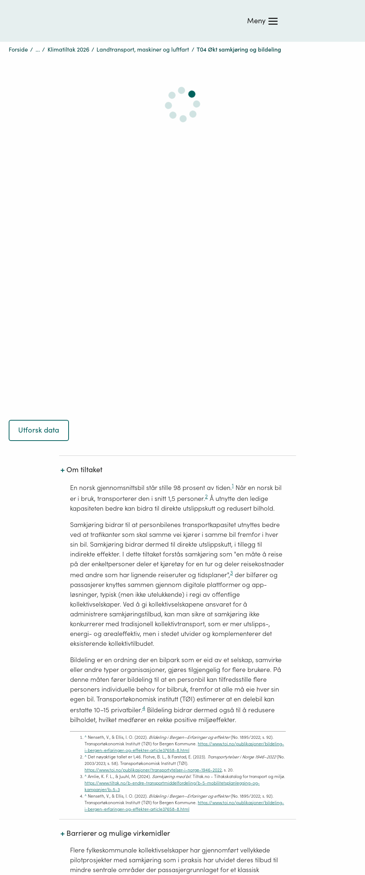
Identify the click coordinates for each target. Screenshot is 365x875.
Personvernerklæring (36, 596)
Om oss (128, 552)
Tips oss (128, 584)
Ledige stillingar (139, 616)
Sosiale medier (28, 628)
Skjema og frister (223, 600)
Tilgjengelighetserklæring (42, 612)
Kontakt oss (133, 568)
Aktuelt (127, 632)
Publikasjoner (219, 568)
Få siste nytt (133, 600)
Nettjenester (217, 584)
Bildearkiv (214, 632)
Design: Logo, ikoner (228, 616)
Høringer (212, 552)
